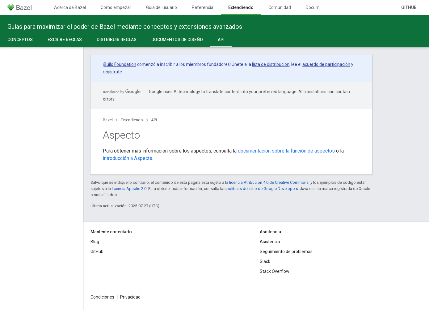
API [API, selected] (221, 39)
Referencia (202, 7)
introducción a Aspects (127, 158)
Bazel (108, 120)
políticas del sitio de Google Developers (262, 188)
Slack (265, 261)
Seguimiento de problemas (286, 251)
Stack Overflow (274, 271)
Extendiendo (132, 120)
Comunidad (279, 7)
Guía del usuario (161, 7)
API (154, 120)
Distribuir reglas (117, 39)
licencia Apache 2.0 (129, 188)
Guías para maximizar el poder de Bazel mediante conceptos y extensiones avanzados (124, 26)
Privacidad (130, 297)
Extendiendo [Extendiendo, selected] (241, 7)
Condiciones (102, 297)
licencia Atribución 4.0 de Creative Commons (269, 182)
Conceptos (20, 39)
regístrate (112, 71)
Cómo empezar (116, 7)
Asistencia (270, 241)
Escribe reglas (65, 39)
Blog (94, 241)
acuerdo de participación (326, 64)
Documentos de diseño (177, 39)
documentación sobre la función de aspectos (286, 151)
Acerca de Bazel (70, 7)
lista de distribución (270, 64)
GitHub (409, 7)
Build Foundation (120, 64)
